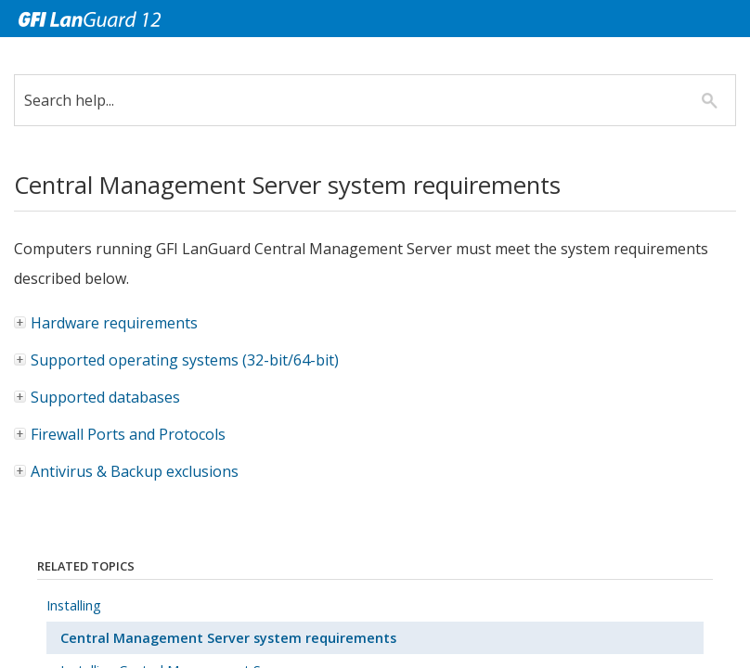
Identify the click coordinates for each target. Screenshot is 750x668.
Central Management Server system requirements (228, 638)
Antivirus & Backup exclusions (135, 471)
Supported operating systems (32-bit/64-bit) (177, 360)
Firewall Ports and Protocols (128, 434)
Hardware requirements (107, 323)
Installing (73, 605)
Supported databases (98, 397)
